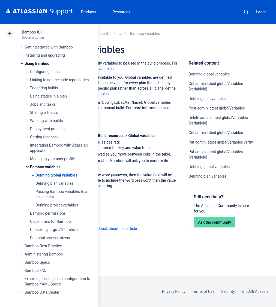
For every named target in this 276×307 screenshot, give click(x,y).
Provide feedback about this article (108, 228)
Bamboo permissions (48, 213)
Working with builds (46, 120)
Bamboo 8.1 (32, 32)
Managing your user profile (52, 159)
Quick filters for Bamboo (50, 221)
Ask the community (214, 222)
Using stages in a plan (48, 96)
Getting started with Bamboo (49, 47)
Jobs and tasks (43, 104)
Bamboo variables (45, 167)
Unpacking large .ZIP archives (55, 229)
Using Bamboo (37, 63)
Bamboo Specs (37, 262)
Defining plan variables (54, 183)
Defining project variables (56, 205)
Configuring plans (45, 71)
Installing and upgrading (45, 55)
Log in (261, 12)
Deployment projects (47, 129)
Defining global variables (56, 175)
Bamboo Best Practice (43, 246)
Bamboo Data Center (42, 292)
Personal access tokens (50, 238)
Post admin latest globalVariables (216, 108)
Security (228, 291)
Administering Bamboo (44, 254)
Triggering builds (44, 88)
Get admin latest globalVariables (215, 132)
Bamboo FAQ (35, 270)
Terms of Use (203, 291)
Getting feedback (44, 137)
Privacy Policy (173, 291)
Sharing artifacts (44, 112)
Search (246, 12)
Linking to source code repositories (59, 80)
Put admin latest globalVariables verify (220, 142)
